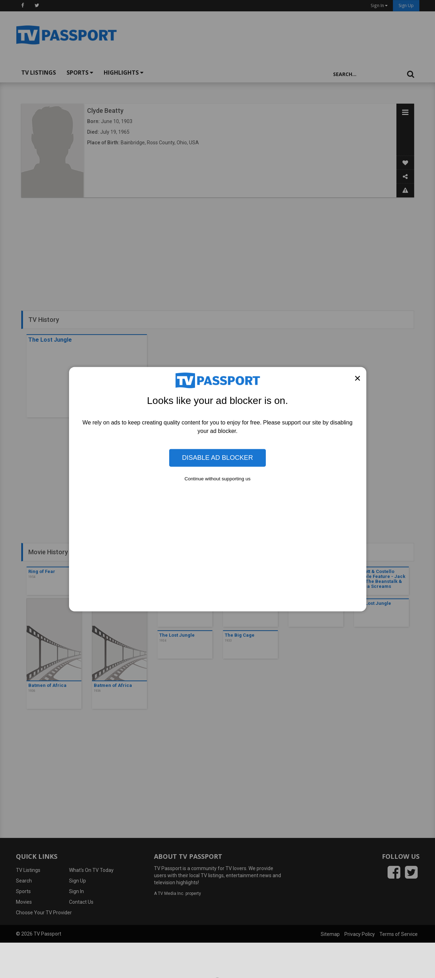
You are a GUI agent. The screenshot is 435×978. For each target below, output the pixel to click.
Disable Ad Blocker (217, 457)
